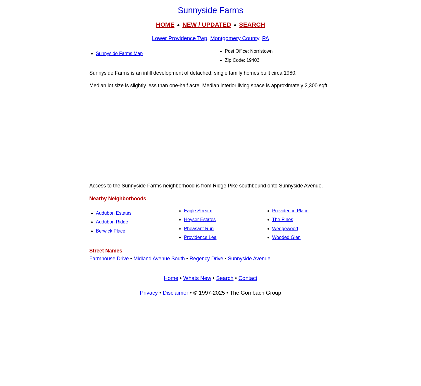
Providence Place (290, 210)
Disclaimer (175, 293)
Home (171, 278)
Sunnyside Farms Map (119, 53)
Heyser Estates (199, 219)
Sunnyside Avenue (249, 259)
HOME (165, 24)
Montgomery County (234, 38)
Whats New (197, 278)
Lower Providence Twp (179, 38)
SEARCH (252, 24)
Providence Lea (200, 237)
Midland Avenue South (159, 259)
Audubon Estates (114, 213)
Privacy (149, 293)
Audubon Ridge (112, 221)
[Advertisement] (210, 136)
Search (224, 278)
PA (265, 38)
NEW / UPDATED (206, 24)
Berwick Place (110, 230)
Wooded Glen (286, 237)
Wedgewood (285, 228)
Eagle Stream (198, 210)
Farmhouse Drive (109, 259)
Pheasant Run (198, 228)
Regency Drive (206, 259)
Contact (248, 278)
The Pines (282, 219)
